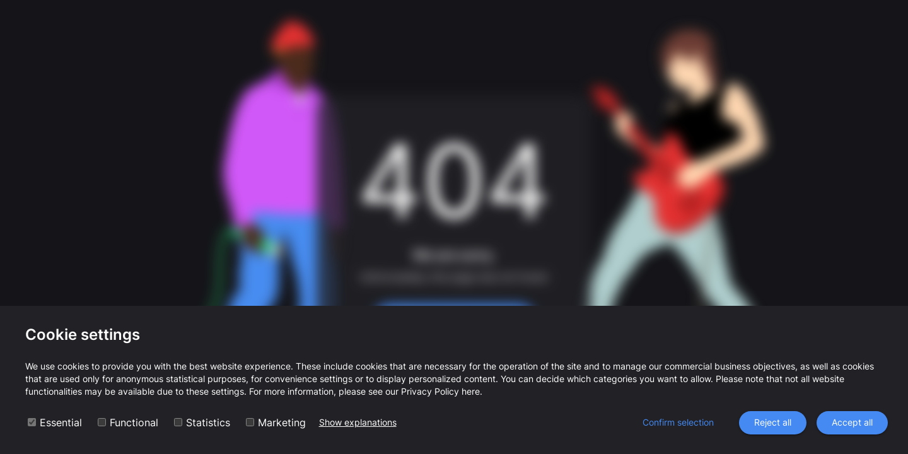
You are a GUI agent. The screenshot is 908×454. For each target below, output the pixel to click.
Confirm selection (678, 422)
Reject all (772, 422)
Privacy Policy (430, 391)
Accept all (852, 422)
